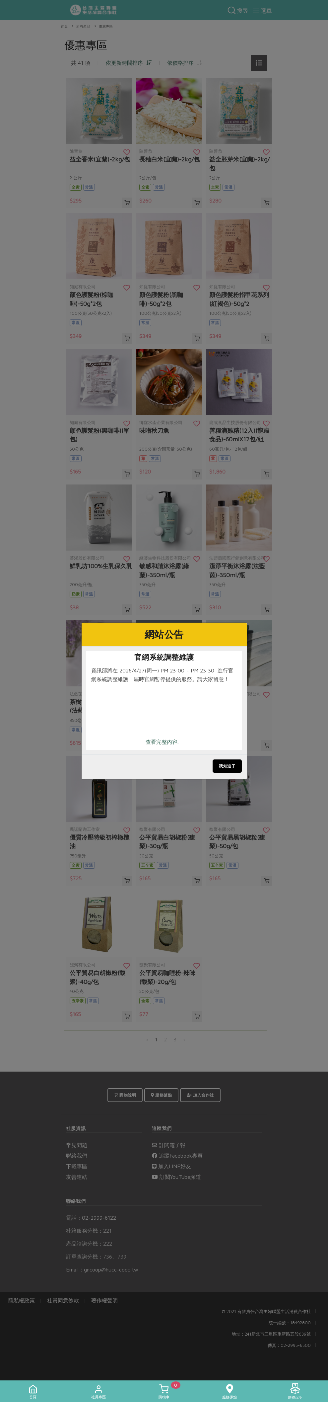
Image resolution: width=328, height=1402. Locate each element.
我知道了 (227, 765)
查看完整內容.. (162, 742)
